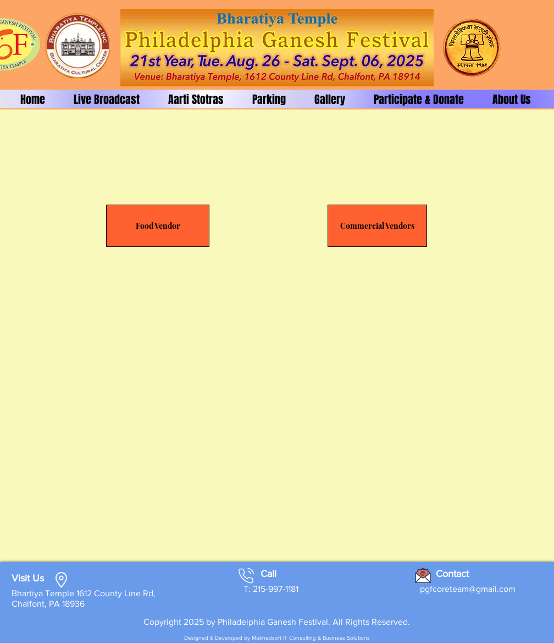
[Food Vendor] (157, 226)
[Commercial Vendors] (377, 226)
